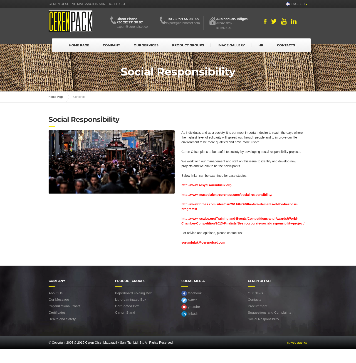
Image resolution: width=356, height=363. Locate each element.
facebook (191, 293)
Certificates (57, 312)
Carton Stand (125, 312)
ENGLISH (296, 4)
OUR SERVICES (146, 45)
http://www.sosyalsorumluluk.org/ (206, 185)
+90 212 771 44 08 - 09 (182, 19)
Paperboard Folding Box (133, 293)
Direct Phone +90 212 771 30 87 (129, 20)
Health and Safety (62, 319)
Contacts (254, 299)
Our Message (59, 299)
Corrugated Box (127, 306)
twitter (189, 300)
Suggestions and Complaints (269, 312)
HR (260, 45)
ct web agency (297, 342)
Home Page (56, 96)
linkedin (190, 314)
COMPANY (111, 45)
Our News (255, 293)
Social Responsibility (263, 319)
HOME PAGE (79, 45)
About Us (56, 293)
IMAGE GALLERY (231, 45)
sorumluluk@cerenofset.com (203, 242)
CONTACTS (286, 45)
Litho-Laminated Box (130, 299)
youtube (190, 307)
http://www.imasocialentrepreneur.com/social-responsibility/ (226, 195)
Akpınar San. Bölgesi (232, 19)
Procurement (257, 306)
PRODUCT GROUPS (188, 45)
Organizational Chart (64, 306)
